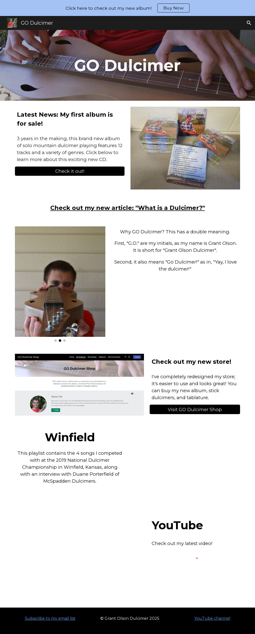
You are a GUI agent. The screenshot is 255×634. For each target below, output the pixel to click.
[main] (127, 65)
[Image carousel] (60, 284)
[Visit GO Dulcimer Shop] (195, 409)
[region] (127, 8)
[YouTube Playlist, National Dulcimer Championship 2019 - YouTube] (185, 465)
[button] (249, 23)
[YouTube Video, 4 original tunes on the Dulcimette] (79, 558)
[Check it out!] (70, 171)
